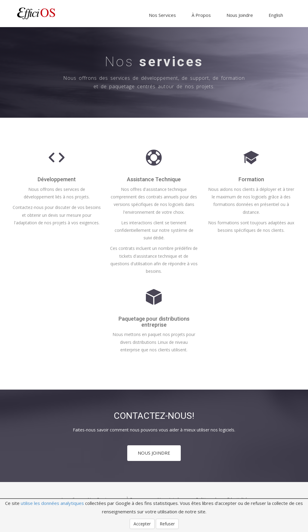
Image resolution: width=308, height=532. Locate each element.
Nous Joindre (239, 15)
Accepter (142, 524)
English (276, 15)
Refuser (167, 524)
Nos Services (162, 15)
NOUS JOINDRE (154, 453)
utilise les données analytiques (52, 503)
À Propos (201, 15)
